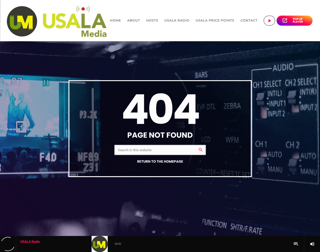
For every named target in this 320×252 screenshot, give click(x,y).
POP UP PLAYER (292, 20)
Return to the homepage (160, 161)
